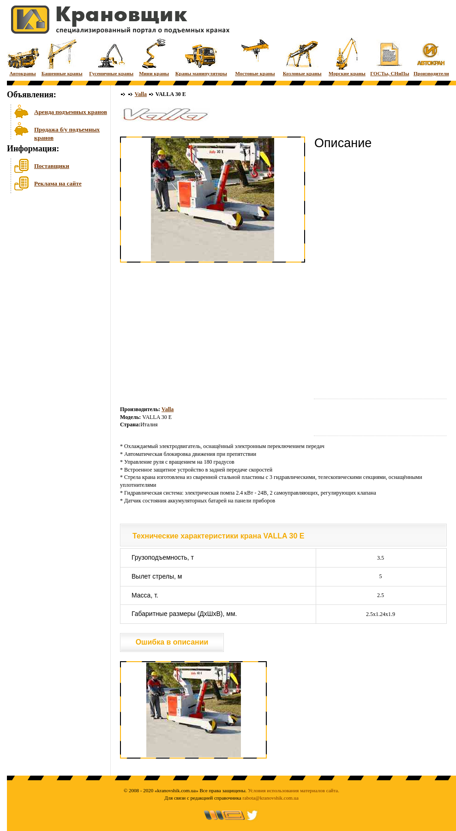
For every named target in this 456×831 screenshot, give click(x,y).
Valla (141, 94)
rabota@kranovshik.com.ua (271, 798)
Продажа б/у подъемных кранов (67, 132)
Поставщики (51, 165)
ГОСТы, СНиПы (389, 56)
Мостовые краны (255, 56)
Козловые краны (302, 56)
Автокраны (22, 56)
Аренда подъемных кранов (70, 111)
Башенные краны (62, 56)
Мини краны (154, 56)
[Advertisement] (53, 267)
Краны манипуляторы (201, 56)
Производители (431, 56)
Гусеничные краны (111, 56)
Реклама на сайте (58, 183)
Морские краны (347, 56)
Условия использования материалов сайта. (293, 790)
